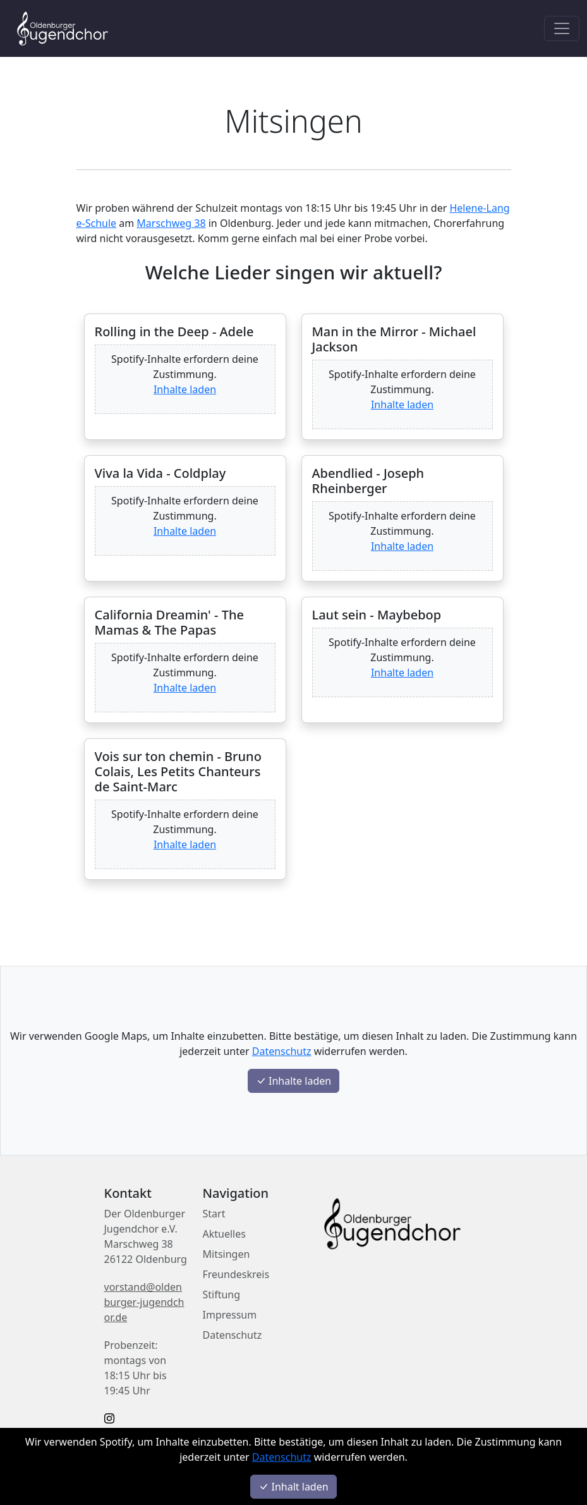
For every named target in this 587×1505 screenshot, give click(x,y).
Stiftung (222, 1294)
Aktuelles (224, 1234)
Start (214, 1214)
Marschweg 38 (170, 223)
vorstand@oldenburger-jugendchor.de (144, 1302)
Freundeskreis (236, 1274)
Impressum (230, 1315)
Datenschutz (282, 1457)
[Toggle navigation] (561, 28)
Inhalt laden (293, 1487)
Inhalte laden (185, 389)
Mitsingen (226, 1254)
